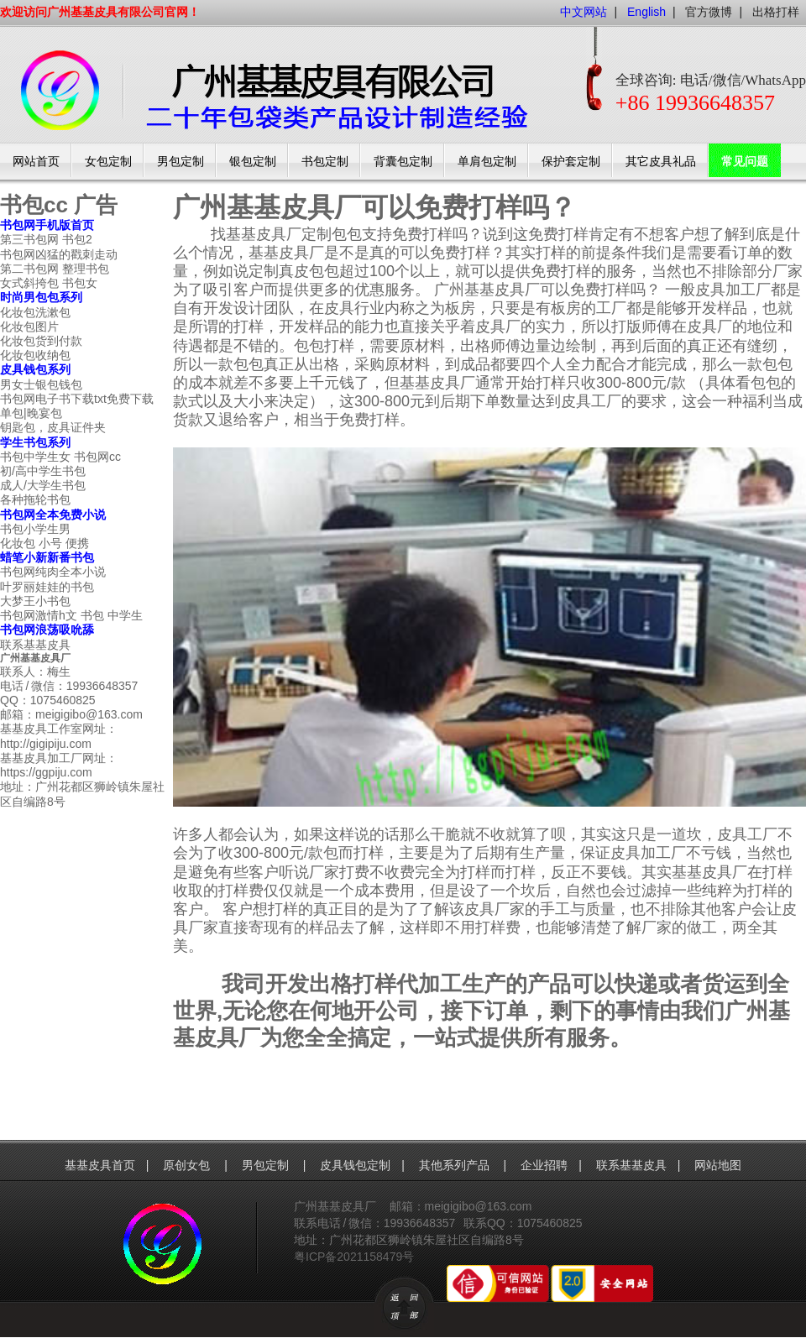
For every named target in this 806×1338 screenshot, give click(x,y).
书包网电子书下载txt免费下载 (77, 398)
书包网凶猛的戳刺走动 (59, 254)
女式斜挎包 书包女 (48, 283)
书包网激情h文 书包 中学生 (71, 615)
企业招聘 (544, 1165)
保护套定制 (571, 161)
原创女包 (188, 1165)
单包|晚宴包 (31, 413)
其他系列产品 (456, 1165)
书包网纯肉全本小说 (53, 571)
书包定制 (324, 161)
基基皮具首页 (100, 1165)
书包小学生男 (35, 529)
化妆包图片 (29, 326)
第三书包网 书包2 (46, 239)
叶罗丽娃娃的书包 (47, 586)
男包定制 (180, 161)
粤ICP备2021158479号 (354, 1256)
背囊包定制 (403, 161)
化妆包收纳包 (35, 355)
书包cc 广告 (59, 204)
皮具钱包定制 (355, 1165)
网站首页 (36, 161)
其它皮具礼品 (660, 161)
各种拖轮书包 (35, 499)
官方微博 (708, 11)
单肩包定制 (487, 161)
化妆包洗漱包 (35, 312)
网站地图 (717, 1165)
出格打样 (775, 11)
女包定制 (108, 161)
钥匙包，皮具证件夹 (53, 427)
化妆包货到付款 (41, 341)
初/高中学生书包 (43, 471)
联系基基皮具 (35, 644)
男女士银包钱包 (41, 384)
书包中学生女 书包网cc (60, 456)
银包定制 (252, 161)
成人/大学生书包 (43, 485)
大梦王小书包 (35, 601)
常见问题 (744, 161)
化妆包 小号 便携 (44, 543)
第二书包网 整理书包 (54, 268)
